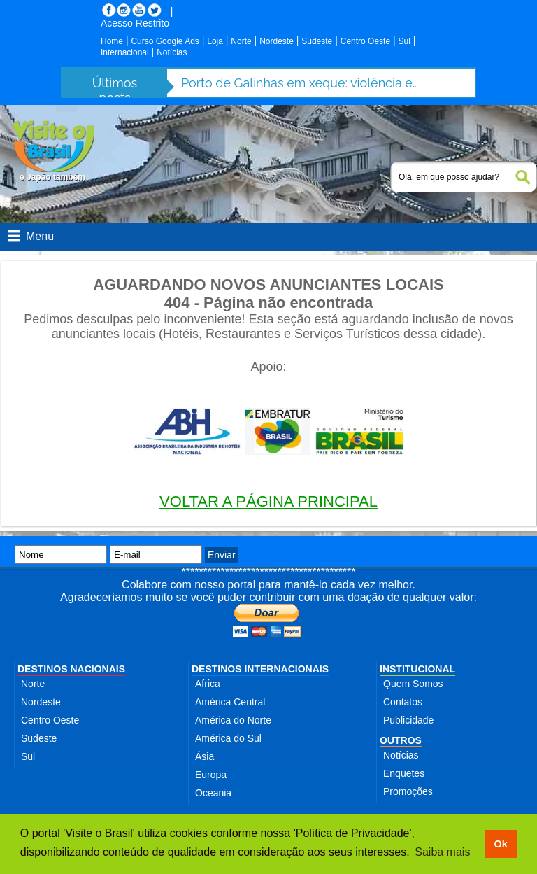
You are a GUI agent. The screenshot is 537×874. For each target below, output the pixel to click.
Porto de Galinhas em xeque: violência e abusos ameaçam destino (300, 83)
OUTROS (401, 740)
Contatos (402, 701)
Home (112, 41)
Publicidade (408, 720)
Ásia (204, 756)
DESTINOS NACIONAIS (71, 669)
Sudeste (316, 41)
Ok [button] (500, 844)
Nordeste (276, 41)
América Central (230, 701)
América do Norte (233, 720)
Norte (241, 41)
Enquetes (403, 773)
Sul (404, 41)
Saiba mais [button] (442, 852)
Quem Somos (413, 683)
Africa (207, 683)
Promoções (408, 791)
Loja (215, 41)
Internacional (125, 52)
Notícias (172, 52)
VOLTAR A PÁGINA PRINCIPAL (268, 501)
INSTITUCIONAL (417, 669)
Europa (211, 774)
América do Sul (228, 738)
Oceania (213, 792)
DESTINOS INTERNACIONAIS (260, 669)
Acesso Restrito (135, 23)
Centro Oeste (365, 41)
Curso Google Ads (165, 41)
